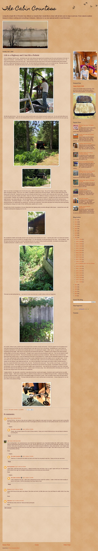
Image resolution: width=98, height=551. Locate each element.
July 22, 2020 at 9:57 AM (18, 500)
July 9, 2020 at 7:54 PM (28, 477)
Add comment (7, 507)
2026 (76, 295)
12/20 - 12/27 (79, 279)
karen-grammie (11, 466)
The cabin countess (15, 429)
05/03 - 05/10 (79, 252)
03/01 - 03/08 (79, 243)
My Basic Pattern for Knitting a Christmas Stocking (86, 153)
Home (37, 545)
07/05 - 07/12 (79, 261)
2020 (76, 237)
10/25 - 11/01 (79, 272)
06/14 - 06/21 (79, 259)
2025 (76, 293)
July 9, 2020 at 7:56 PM (28, 456)
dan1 (8, 418)
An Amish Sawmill (83, 189)
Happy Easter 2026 (78, 86)
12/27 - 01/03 (79, 281)
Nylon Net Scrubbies (83, 198)
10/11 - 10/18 (79, 270)
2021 (76, 284)
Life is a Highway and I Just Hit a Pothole (85, 263)
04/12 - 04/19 (79, 248)
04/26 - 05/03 (79, 250)
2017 (76, 230)
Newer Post (6, 545)
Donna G (9, 489)
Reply (8, 423)
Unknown (9, 500)
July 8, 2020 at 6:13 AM (15, 441)
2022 (76, 286)
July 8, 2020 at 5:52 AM (15, 418)
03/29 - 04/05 (79, 246)
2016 (76, 228)
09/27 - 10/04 (79, 268)
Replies (10, 426)
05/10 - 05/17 (79, 254)
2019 (76, 235)
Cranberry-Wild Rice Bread (85, 143)
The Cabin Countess (29, 9)
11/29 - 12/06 (79, 277)
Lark (8, 441)
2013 (76, 222)
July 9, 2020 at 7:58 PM (17, 489)
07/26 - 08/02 (79, 266)
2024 (76, 291)
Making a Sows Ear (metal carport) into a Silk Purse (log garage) (87, 171)
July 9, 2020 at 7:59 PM (28, 429)
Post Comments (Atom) (14, 548)
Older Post (67, 545)
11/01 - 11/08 (79, 275)
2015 (76, 226)
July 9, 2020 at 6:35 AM (20, 466)
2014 (76, 224)
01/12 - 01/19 (79, 239)
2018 (76, 233)
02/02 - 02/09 (79, 241)
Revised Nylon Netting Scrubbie (86, 161)
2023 (76, 289)
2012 (76, 219)
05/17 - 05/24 (79, 257)
